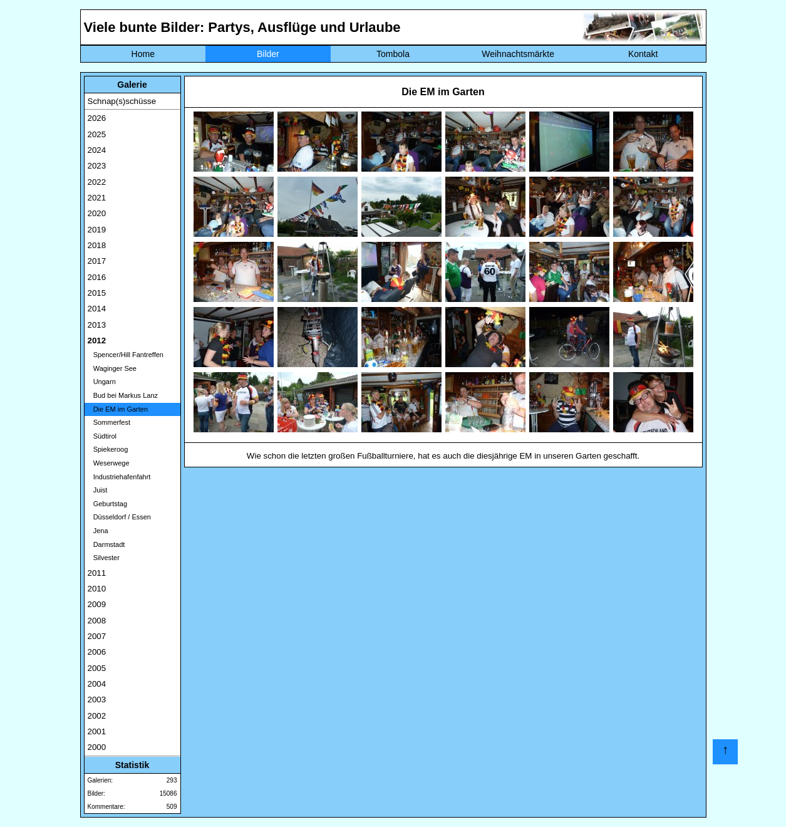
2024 (97, 150)
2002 (97, 715)
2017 (97, 261)
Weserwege (109, 463)
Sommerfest (109, 422)
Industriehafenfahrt (119, 477)
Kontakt (643, 54)
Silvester (104, 557)
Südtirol (102, 436)
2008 (97, 620)
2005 (97, 668)
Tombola (393, 54)
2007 (97, 636)
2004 (97, 684)
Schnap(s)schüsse (122, 101)
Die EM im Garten (118, 409)
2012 (97, 340)
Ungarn (102, 381)
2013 (97, 325)
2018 (97, 245)
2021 (97, 197)
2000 (97, 747)
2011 (97, 573)
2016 (97, 277)
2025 (97, 134)
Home (143, 54)
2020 (97, 213)
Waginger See (112, 368)
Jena (98, 530)
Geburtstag (108, 503)
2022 (97, 182)
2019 (97, 229)
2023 (97, 165)
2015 (97, 293)
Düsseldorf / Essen (120, 517)
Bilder (268, 54)
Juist (98, 490)
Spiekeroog (108, 449)
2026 (97, 118)
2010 (97, 588)
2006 (97, 652)
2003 (97, 699)
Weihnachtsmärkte (518, 54)
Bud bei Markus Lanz (123, 395)
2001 (97, 731)
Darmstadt (106, 544)
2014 (97, 308)
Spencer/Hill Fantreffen (125, 354)
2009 (97, 604)
